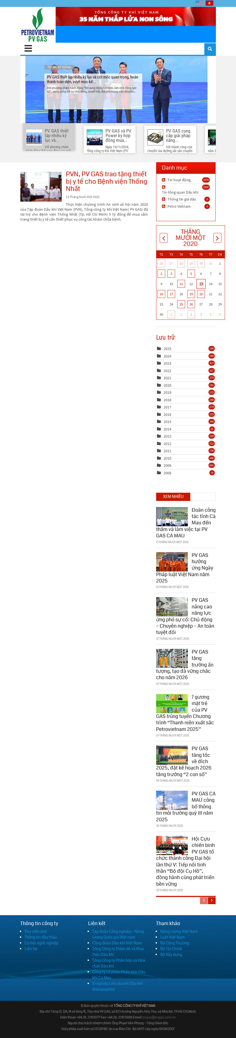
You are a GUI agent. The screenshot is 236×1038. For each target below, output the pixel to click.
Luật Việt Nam (172, 937)
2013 (167, 436)
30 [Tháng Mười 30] (201, 263)
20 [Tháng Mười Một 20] (201, 294)
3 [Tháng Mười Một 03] (171, 273)
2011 (167, 450)
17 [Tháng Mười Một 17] (171, 294)
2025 (167, 348)
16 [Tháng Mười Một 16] (161, 294)
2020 (167, 385)
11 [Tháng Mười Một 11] (181, 283)
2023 (167, 363)
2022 (167, 370)
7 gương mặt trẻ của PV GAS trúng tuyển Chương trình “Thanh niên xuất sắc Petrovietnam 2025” (185, 713)
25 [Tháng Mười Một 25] (181, 304)
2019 (167, 392)
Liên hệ (31, 949)
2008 (167, 472)
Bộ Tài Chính (171, 949)
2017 (167, 407)
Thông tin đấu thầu (41, 937)
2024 (167, 356)
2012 (167, 443)
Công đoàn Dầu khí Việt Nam (117, 943)
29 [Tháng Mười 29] (191, 263)
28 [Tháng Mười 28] (181, 263)
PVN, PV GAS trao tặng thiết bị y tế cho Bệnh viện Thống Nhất (41, 187)
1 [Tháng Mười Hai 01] (171, 314)
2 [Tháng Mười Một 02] (161, 273)
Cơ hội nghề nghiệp (41, 943)
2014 (167, 429)
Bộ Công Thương (174, 943)
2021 (167, 377)
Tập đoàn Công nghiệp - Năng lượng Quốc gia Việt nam (118, 934)
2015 (167, 421)
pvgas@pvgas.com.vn (159, 1017)
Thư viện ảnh (36, 931)
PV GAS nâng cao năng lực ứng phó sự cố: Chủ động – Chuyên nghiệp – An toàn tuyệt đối (185, 616)
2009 (167, 465)
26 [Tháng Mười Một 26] (191, 304)
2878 (206, 180)
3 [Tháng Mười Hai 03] (191, 314)
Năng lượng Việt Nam (179, 931)
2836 (206, 187)
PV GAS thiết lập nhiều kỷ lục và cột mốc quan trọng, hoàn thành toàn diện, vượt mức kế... (118, 89)
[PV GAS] (38, 25)
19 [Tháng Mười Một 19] (191, 294)
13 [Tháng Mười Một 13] (201, 283)
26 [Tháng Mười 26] (161, 263)
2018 (167, 399)
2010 (167, 458)
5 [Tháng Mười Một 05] (191, 273)
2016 (167, 414)
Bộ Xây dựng (171, 954)
